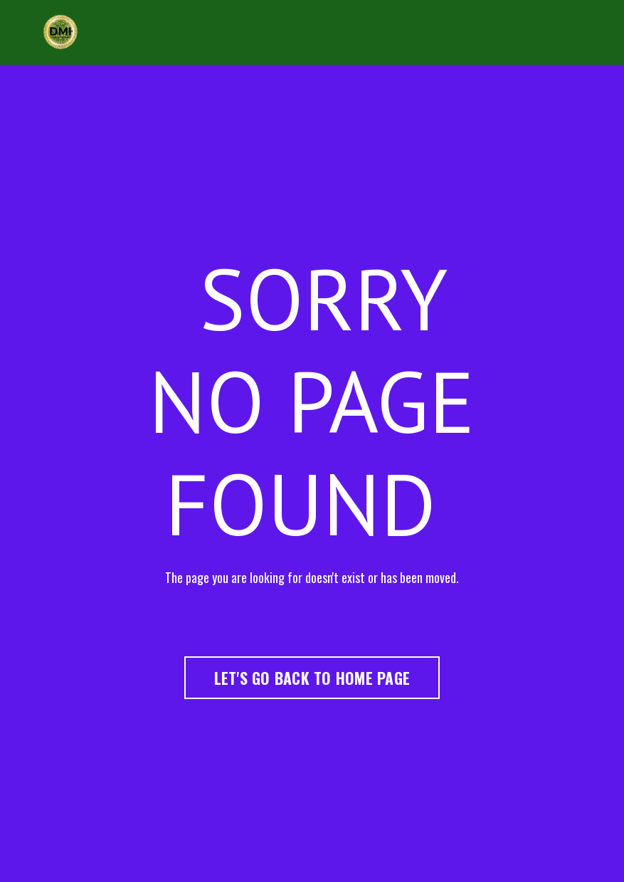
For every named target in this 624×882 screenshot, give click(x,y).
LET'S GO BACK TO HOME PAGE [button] (312, 677)
